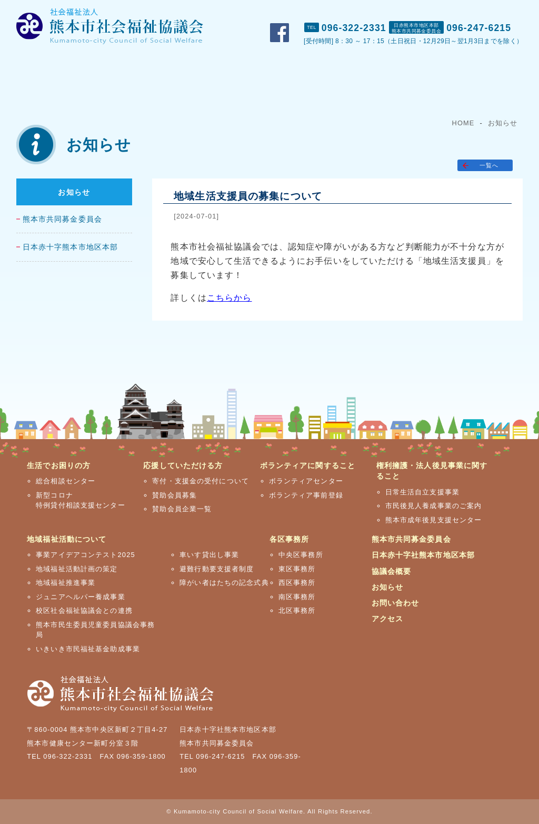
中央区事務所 (300, 555)
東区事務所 (297, 569)
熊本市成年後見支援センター (433, 520)
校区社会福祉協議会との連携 (84, 610)
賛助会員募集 (174, 495)
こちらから (229, 297)
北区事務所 (297, 610)
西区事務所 (297, 583)
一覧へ (489, 165)
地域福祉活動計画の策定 (76, 569)
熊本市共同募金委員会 (62, 219)
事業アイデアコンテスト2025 (85, 555)
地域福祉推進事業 (65, 583)
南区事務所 (297, 597)
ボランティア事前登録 (306, 495)
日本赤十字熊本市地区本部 (70, 247)
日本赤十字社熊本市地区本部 (423, 555)
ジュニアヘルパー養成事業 (80, 597)
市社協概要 (345, 11)
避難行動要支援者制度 (216, 569)
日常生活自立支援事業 (422, 492)
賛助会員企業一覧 (182, 509)
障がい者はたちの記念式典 (223, 583)
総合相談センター (65, 481)
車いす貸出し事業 (209, 555)
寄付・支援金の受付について (200, 481)
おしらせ (400, 11)
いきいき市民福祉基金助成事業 (88, 649)
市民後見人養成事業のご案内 (433, 506)
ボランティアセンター (306, 481)
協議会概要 (392, 571)
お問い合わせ (457, 11)
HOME (463, 123)
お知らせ (502, 123)
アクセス (514, 11)
